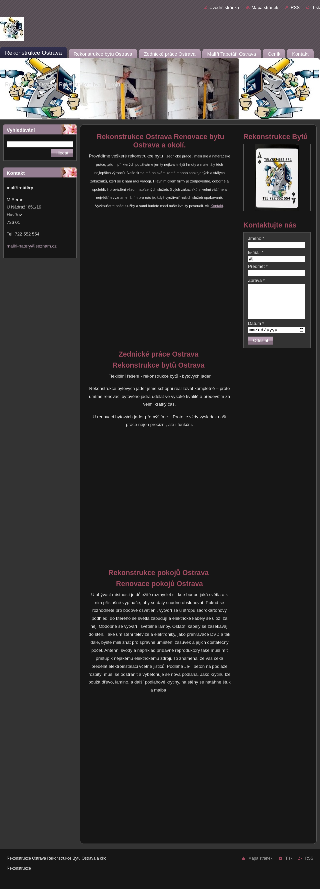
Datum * (256, 323)
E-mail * (255, 252)
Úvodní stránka (224, 7)
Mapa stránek (265, 7)
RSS (295, 7)
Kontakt (217, 206)
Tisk (316, 7)
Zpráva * (256, 280)
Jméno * (256, 238)
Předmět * (258, 266)
